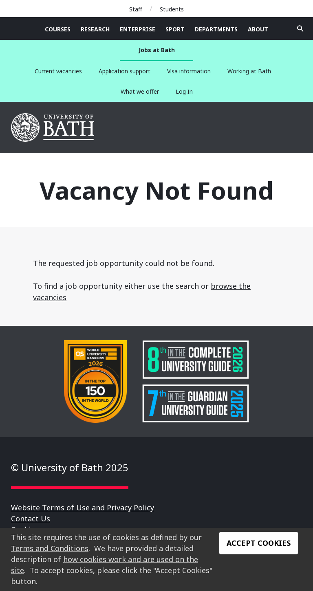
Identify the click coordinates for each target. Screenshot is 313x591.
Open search (300, 28)
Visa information (189, 71)
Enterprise (137, 29)
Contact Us (30, 518)
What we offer (140, 91)
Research (95, 29)
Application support (124, 71)
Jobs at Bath (157, 50)
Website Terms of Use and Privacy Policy (82, 507)
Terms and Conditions (49, 548)
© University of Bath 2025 (69, 467)
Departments (216, 29)
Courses (58, 29)
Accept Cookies (259, 543)
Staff (135, 9)
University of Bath (53, 127)
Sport (175, 29)
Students (172, 9)
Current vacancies (58, 71)
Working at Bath (249, 71)
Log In (184, 91)
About (258, 29)
